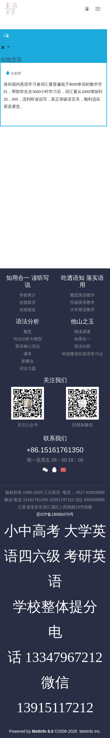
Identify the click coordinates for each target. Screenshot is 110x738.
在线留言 (27, 302)
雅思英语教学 (82, 295)
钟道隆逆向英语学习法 (82, 353)
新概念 (27, 361)
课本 (27, 353)
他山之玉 (82, 321)
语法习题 (27, 368)
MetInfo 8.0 (42, 731)
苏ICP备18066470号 (55, 514)
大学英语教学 (82, 309)
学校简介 (27, 295)
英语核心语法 (27, 346)
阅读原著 (82, 331)
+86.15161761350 (54, 450)
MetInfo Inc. (90, 731)
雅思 (27, 331)
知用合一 (82, 339)
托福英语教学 (82, 302)
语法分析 (27, 321)
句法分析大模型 (27, 339)
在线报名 (27, 309)
